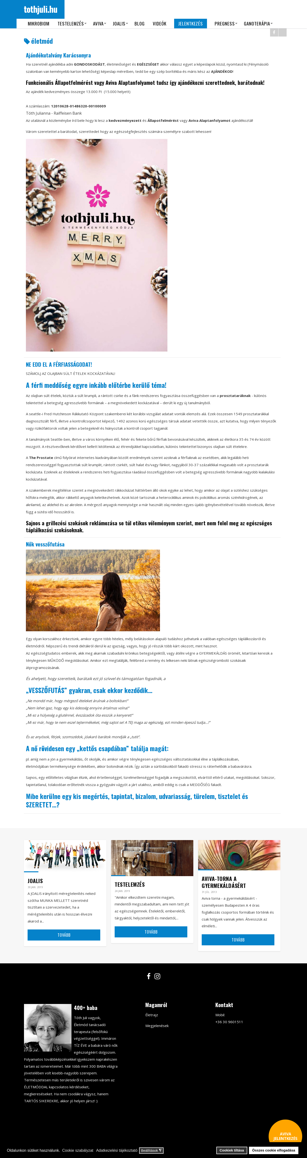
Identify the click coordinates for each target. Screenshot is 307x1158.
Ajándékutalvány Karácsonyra (58, 55)
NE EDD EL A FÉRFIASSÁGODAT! (59, 364)
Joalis (119, 23)
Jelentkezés (190, 23)
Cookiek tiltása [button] (232, 1150)
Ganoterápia (257, 23)
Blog (140, 23)
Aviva (98, 23)
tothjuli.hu (41, 9)
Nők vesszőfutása (45, 544)
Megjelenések (157, 1025)
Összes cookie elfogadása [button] (273, 1150)
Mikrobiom (39, 23)
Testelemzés (71, 23)
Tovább (64, 935)
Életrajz (151, 1014)
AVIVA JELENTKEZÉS (285, 1136)
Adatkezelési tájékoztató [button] (117, 1150)
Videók (160, 23)
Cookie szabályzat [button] (77, 1150)
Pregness (225, 23)
